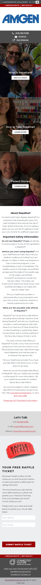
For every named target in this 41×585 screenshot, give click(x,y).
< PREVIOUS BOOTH (12, 5)
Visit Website (21, 40)
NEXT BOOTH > (27, 5)
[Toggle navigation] (38, 2)
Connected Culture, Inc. (15, 580)
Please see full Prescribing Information (20, 401)
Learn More (20, 132)
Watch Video (20, 78)
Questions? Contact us (20, 574)
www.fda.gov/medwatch (20, 393)
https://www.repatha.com (24, 431)
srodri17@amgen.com (23, 427)
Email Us (20, 37)
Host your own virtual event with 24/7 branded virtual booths (20, 569)
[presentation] (18, 534)
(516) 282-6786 (20, 33)
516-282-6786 (22, 422)
